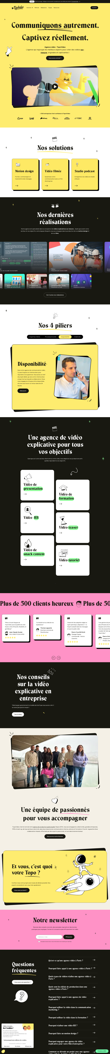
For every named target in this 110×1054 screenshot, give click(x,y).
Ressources (56, 7)
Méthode (37, 7)
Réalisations (44, 7)
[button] (30, 7)
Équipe (50, 7)
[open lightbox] (55, 87)
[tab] (35, 337)
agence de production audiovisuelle (44, 827)
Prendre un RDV (102, 1051)
